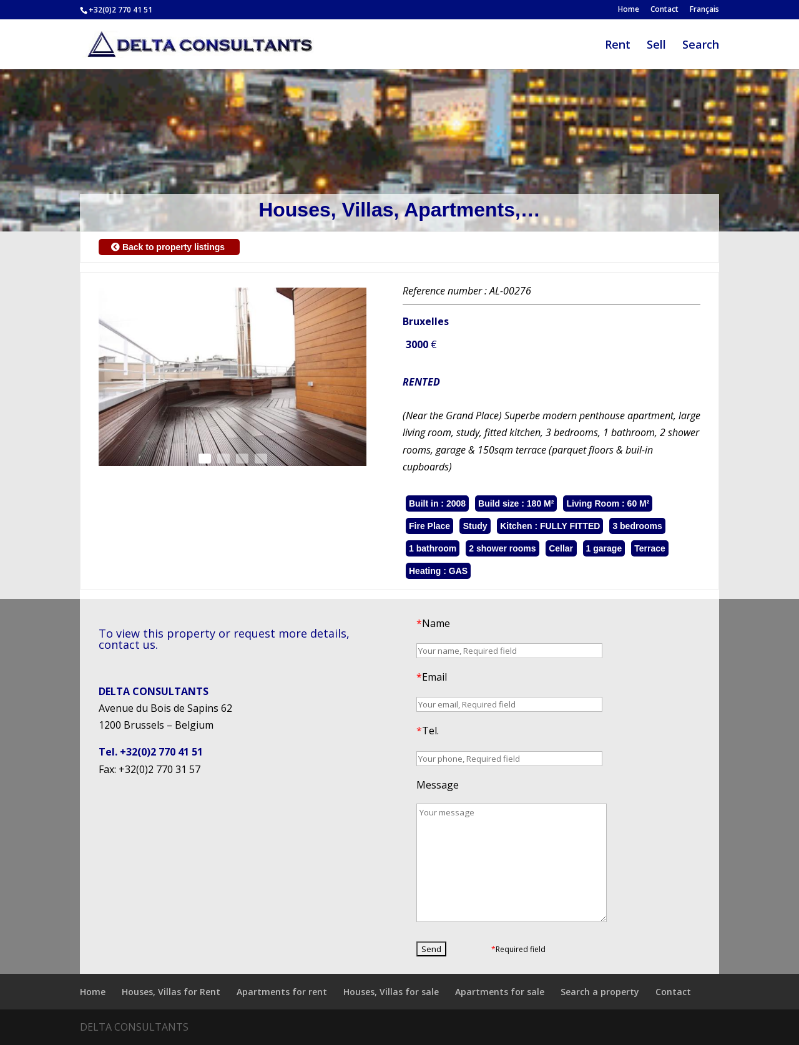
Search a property (600, 992)
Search (700, 46)
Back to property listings (169, 247)
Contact (664, 10)
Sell (656, 46)
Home (628, 10)
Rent (617, 46)
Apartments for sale (499, 992)
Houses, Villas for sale (391, 992)
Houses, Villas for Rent (171, 992)
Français (704, 10)
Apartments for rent (282, 992)
